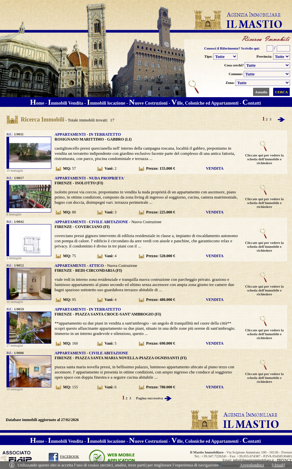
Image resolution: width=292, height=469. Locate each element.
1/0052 (19, 265)
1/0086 (19, 353)
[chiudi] (278, 465)
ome (37, 103)
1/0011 (19, 134)
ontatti (251, 103)
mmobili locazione (106, 103)
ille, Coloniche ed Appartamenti (205, 103)
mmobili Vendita (65, 103)
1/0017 (19, 178)
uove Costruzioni (148, 103)
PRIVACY (284, 460)
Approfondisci (252, 465)
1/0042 (19, 221)
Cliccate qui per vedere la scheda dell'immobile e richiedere (264, 157)
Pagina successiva (154, 398)
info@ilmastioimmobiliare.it (253, 460)
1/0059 (19, 309)
